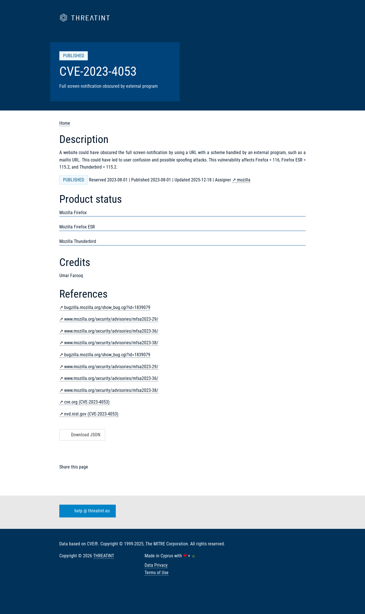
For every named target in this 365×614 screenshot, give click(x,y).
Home (64, 123)
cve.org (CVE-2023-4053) (87, 402)
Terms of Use (157, 572)
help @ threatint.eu (86, 511)
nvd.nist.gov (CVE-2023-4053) (91, 414)
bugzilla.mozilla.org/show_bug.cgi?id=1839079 (107, 307)
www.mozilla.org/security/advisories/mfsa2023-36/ (111, 331)
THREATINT (103, 555)
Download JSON (81, 434)
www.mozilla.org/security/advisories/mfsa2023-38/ (111, 342)
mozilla (243, 180)
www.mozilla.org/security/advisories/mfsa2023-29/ (111, 319)
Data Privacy (156, 565)
